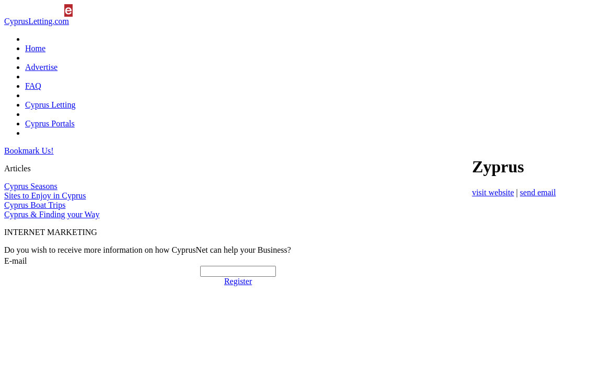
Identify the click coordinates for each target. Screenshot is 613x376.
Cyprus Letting (50, 104)
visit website (493, 192)
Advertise (41, 67)
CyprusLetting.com (36, 21)
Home (35, 48)
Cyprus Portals (50, 123)
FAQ (33, 85)
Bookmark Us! (29, 150)
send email (538, 192)
